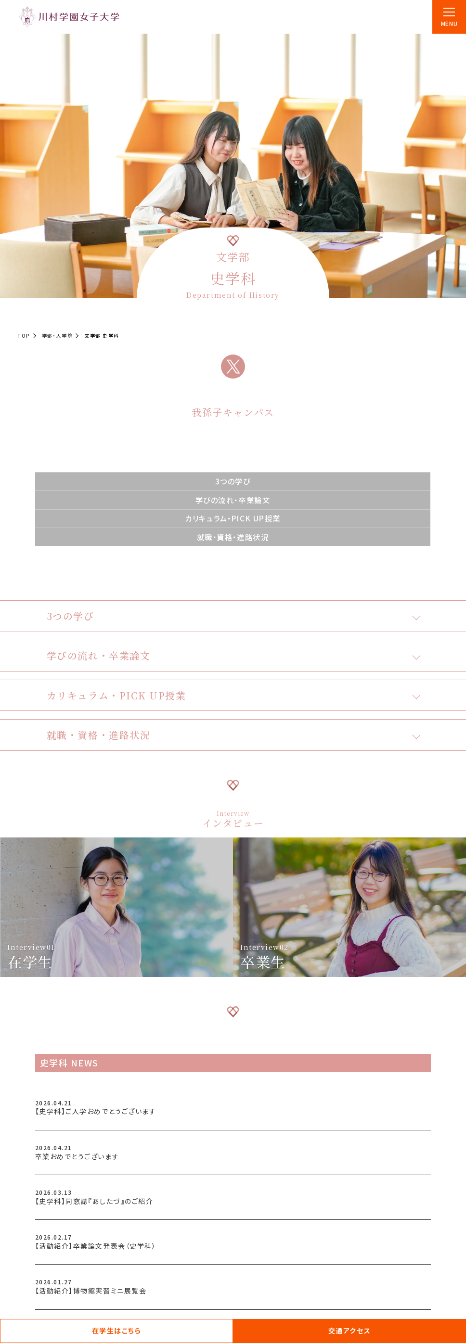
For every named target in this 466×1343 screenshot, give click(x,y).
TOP (23, 335)
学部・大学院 (57, 335)
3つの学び (233, 481)
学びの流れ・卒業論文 (232, 499)
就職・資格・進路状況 (233, 537)
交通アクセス (349, 1330)
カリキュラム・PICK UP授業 (233, 518)
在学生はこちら (117, 1330)
